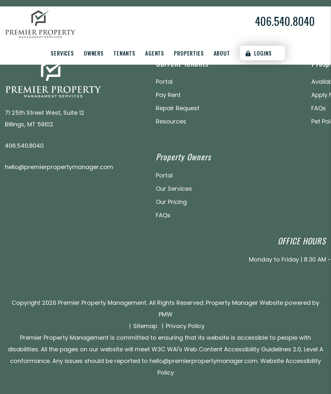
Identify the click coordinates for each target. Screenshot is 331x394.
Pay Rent (168, 95)
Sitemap (145, 326)
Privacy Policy (185, 326)
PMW (166, 314)
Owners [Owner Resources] (94, 53)
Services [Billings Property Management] (62, 53)
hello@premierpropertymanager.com (59, 167)
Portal (164, 82)
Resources (171, 121)
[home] (40, 23)
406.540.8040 (285, 21)
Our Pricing (171, 202)
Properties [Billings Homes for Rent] (189, 53)
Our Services (174, 189)
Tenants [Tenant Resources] (124, 53)
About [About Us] (222, 53)
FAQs (318, 108)
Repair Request (177, 108)
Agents (154, 53)
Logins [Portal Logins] (259, 53)
